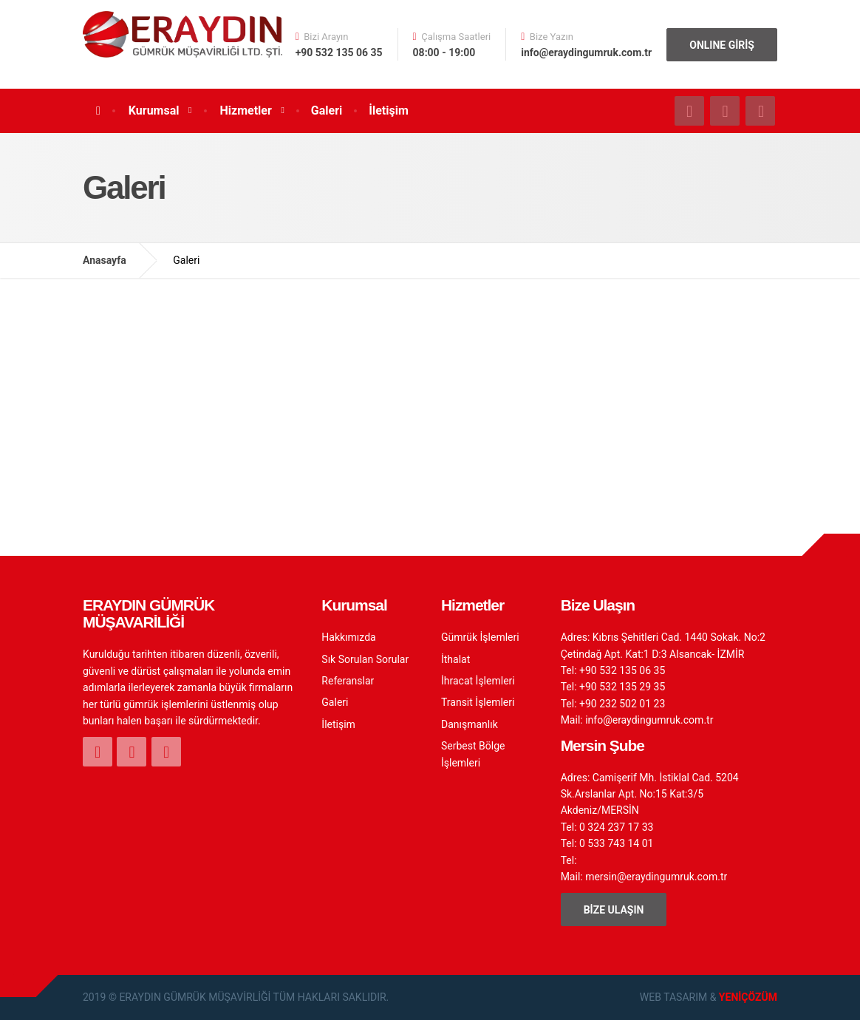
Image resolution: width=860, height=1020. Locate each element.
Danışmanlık (469, 724)
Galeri (326, 110)
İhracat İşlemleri (478, 681)
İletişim (389, 110)
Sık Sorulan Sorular (365, 659)
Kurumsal (154, 110)
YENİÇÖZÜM (748, 997)
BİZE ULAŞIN (614, 910)
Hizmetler (246, 110)
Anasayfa (104, 260)
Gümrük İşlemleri (480, 637)
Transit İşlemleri (477, 702)
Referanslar (347, 681)
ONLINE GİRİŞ (721, 45)
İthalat (455, 659)
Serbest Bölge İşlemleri (473, 754)
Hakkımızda (348, 637)
